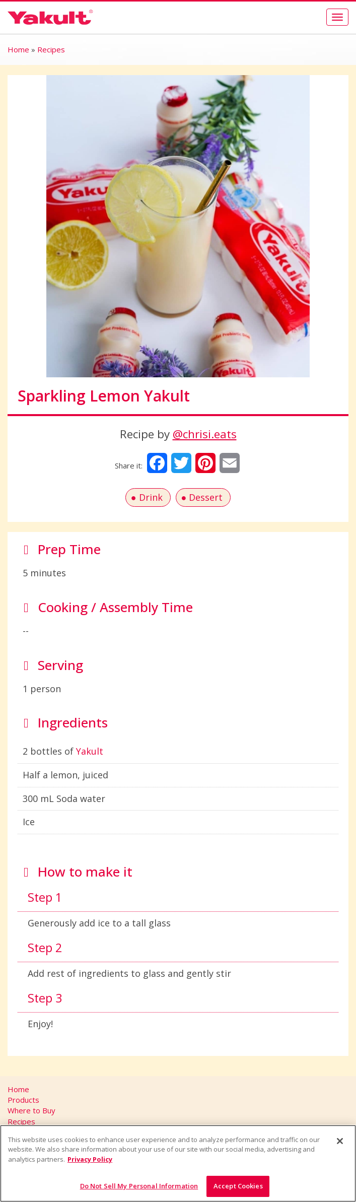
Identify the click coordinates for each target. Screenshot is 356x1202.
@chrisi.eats (205, 434)
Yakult (89, 751)
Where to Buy (31, 1110)
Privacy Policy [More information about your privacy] (89, 1159)
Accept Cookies (238, 1185)
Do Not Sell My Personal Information (139, 1185)
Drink (151, 497)
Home (18, 49)
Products (23, 1100)
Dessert (206, 497)
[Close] (340, 1141)
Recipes (51, 49)
